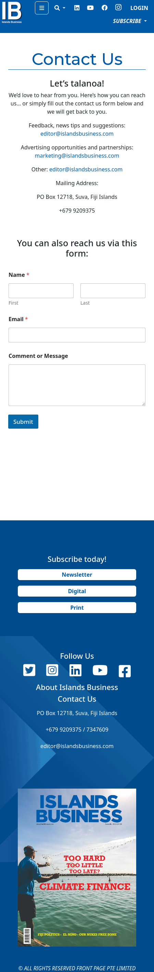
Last (85, 303)
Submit (23, 422)
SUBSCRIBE (128, 21)
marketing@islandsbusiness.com (77, 155)
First (13, 303)
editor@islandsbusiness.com (77, 133)
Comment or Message (38, 356)
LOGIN (139, 8)
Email (18, 319)
